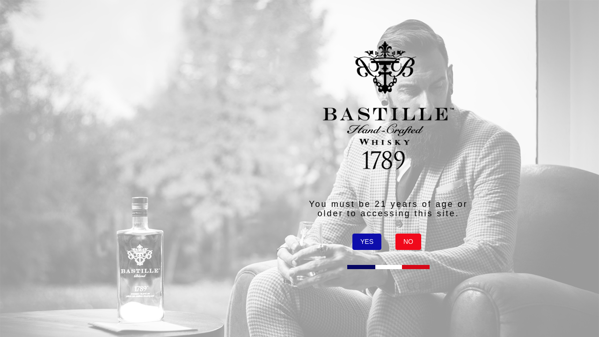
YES (366, 241)
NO (408, 241)
